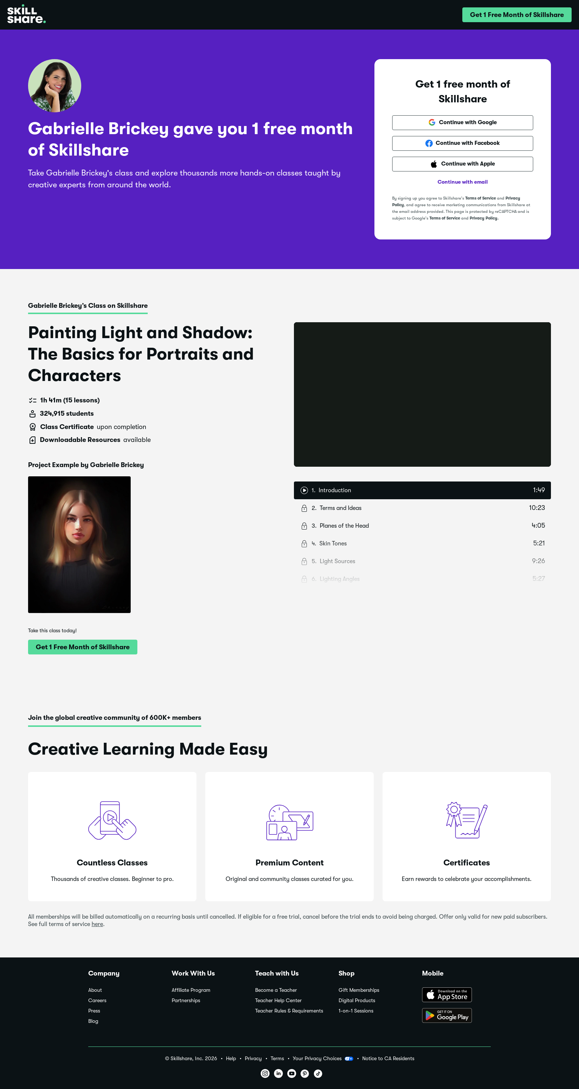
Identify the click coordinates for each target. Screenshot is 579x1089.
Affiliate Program (191, 990)
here (97, 924)
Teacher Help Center (278, 1000)
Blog (93, 1021)
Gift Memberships (359, 990)
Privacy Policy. (484, 218)
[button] (517, 14)
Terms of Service (480, 198)
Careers (97, 1000)
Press (94, 1011)
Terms (277, 1058)
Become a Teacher (276, 990)
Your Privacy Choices (323, 1058)
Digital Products (357, 1000)
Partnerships (186, 1000)
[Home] (26, 14)
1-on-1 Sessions (356, 1011)
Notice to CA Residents (388, 1058)
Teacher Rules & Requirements (289, 1011)
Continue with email (463, 182)
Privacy (253, 1058)
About (95, 990)
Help (231, 1058)
